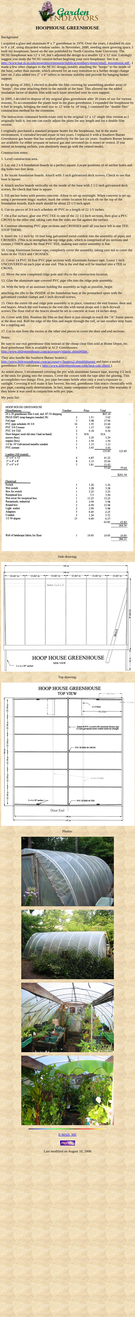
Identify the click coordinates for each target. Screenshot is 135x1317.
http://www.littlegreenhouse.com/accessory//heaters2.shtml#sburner (48, 361)
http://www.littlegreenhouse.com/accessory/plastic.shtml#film (44, 351)
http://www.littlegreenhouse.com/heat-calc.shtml (76, 365)
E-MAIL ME (67, 1134)
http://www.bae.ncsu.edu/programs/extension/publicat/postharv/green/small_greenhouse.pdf (65, 63)
